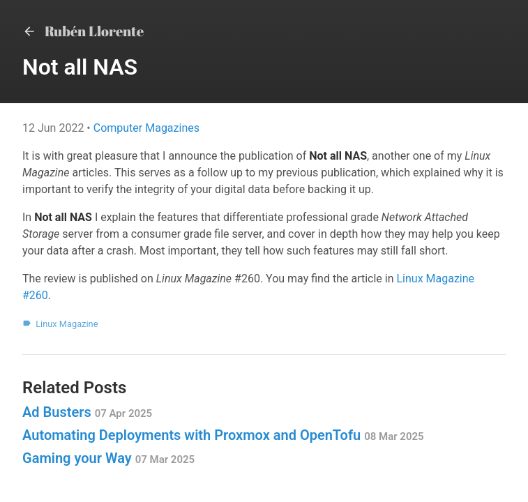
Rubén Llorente (83, 31)
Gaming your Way (108, 458)
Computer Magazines (146, 128)
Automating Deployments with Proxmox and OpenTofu (223, 435)
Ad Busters (87, 412)
